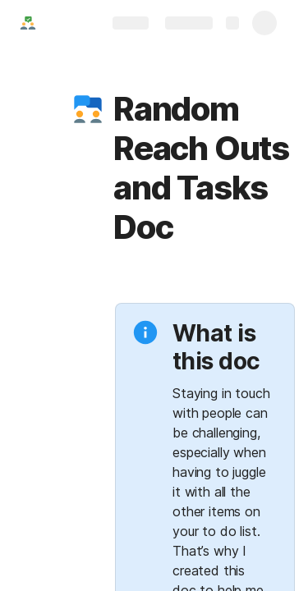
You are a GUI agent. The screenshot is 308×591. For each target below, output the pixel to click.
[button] (88, 109)
